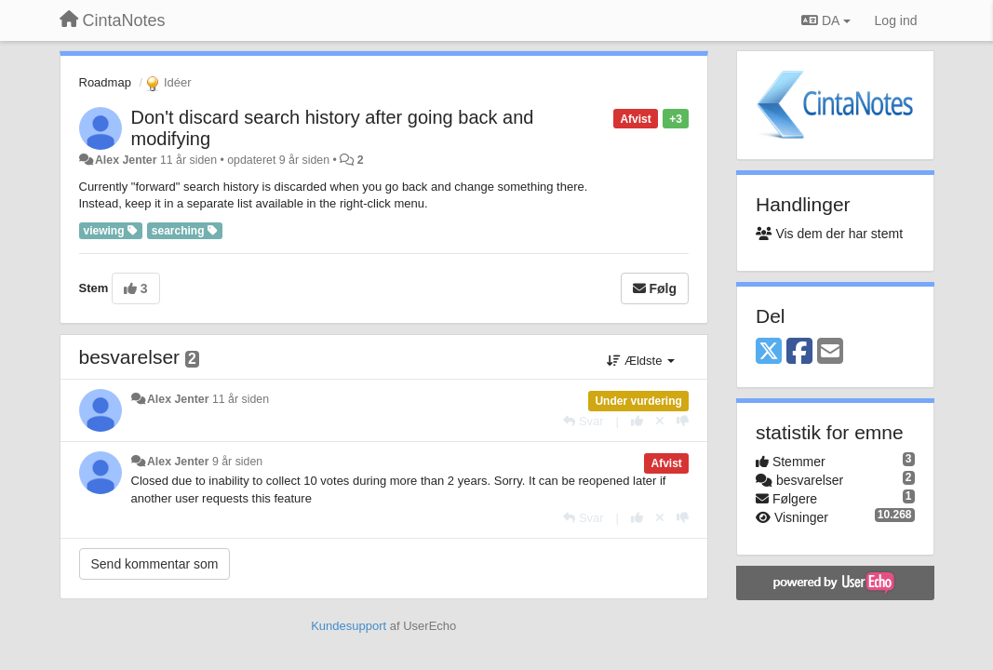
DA (825, 20)
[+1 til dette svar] (637, 421)
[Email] (830, 352)
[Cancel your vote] (659, 421)
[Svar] (583, 421)
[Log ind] (896, 20)
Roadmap (105, 82)
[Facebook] (799, 352)
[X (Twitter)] (769, 352)
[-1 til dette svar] (683, 421)
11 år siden (240, 399)
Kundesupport (348, 626)
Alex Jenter (126, 160)
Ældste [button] (641, 361)
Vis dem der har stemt (829, 233)
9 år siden (237, 461)
